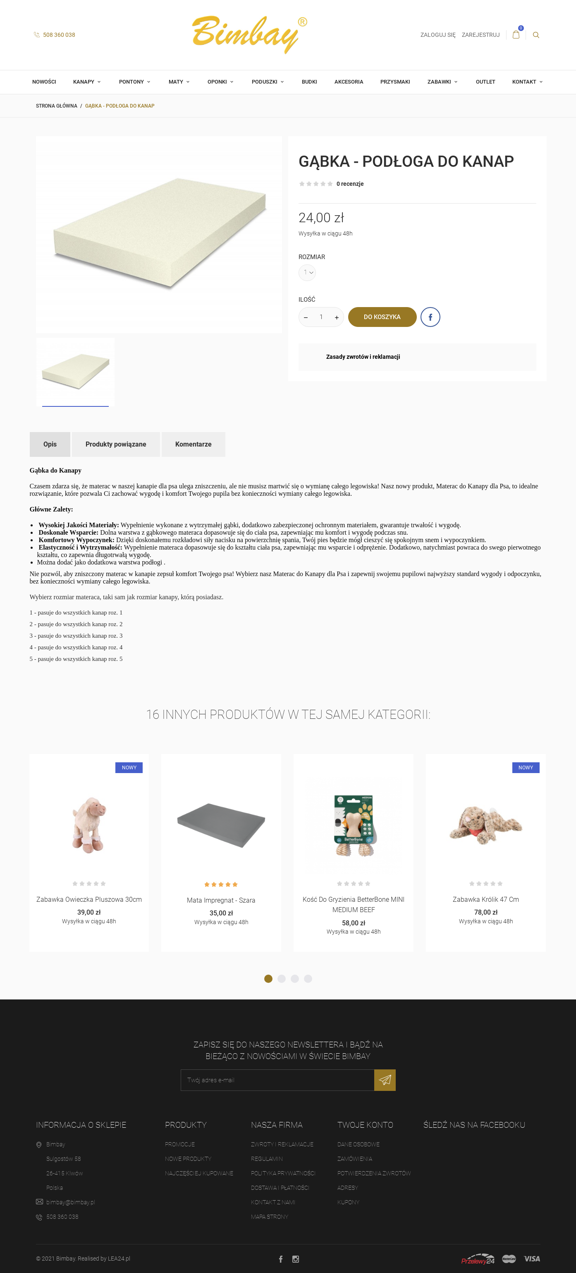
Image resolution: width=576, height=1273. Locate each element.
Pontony (132, 82)
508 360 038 (54, 34)
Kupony (348, 1202)
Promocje (180, 1144)
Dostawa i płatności (280, 1187)
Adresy (347, 1187)
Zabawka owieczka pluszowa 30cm (89, 899)
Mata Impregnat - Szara (221, 900)
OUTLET (485, 82)
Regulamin (267, 1158)
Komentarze (193, 444)
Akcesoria (349, 82)
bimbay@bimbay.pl (70, 1202)
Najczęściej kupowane (199, 1173)
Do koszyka (382, 317)
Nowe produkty (188, 1158)
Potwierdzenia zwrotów (374, 1173)
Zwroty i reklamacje (282, 1144)
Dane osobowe (358, 1144)
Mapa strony (269, 1216)
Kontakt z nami (273, 1202)
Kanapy (84, 82)
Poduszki (265, 82)
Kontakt (525, 82)
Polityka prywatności (283, 1173)
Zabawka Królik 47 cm (486, 899)
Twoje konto (365, 1125)
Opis (50, 444)
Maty (176, 82)
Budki (309, 82)
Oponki (218, 82)
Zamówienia (354, 1158)
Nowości (44, 82)
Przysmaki (395, 82)
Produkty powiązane (116, 444)
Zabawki (440, 82)
